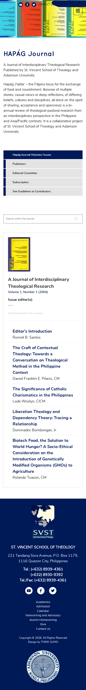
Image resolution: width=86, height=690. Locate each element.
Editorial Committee (25, 173)
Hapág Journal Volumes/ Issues (32, 154)
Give (43, 624)
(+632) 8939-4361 (47, 569)
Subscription (21, 182)
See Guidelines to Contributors (32, 191)
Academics (43, 602)
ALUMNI (61, 4)
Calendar (43, 611)
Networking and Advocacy (43, 615)
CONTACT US (46, 4)
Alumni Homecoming (43, 620)
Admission (43, 606)
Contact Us (43, 629)
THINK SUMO (49, 642)
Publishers (19, 164)
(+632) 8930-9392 (47, 575)
